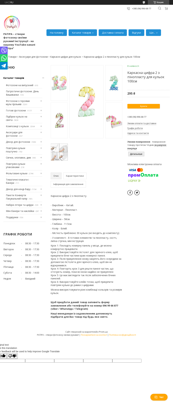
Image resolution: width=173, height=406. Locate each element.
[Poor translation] (12, 356)
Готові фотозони (16, 110)
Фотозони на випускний (19, 85)
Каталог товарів (81, 32)
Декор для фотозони (18, 141)
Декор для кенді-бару (18, 189)
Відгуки (136, 32)
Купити (143, 106)
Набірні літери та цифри (19, 204)
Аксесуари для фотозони (33, 56)
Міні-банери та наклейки (20, 211)
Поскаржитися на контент (94, 334)
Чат (159, 397)
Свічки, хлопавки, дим (18, 157)
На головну (57, 32)
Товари (12, 56)
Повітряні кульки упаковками (15, 165)
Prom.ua (103, 331)
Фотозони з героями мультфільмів (18, 102)
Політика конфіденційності (122, 334)
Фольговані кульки (16, 173)
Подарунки (12, 217)
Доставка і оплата (112, 32)
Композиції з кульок (17, 126)
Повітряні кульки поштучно (15, 149)
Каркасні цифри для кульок (65, 56)
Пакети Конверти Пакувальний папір (16, 197)
